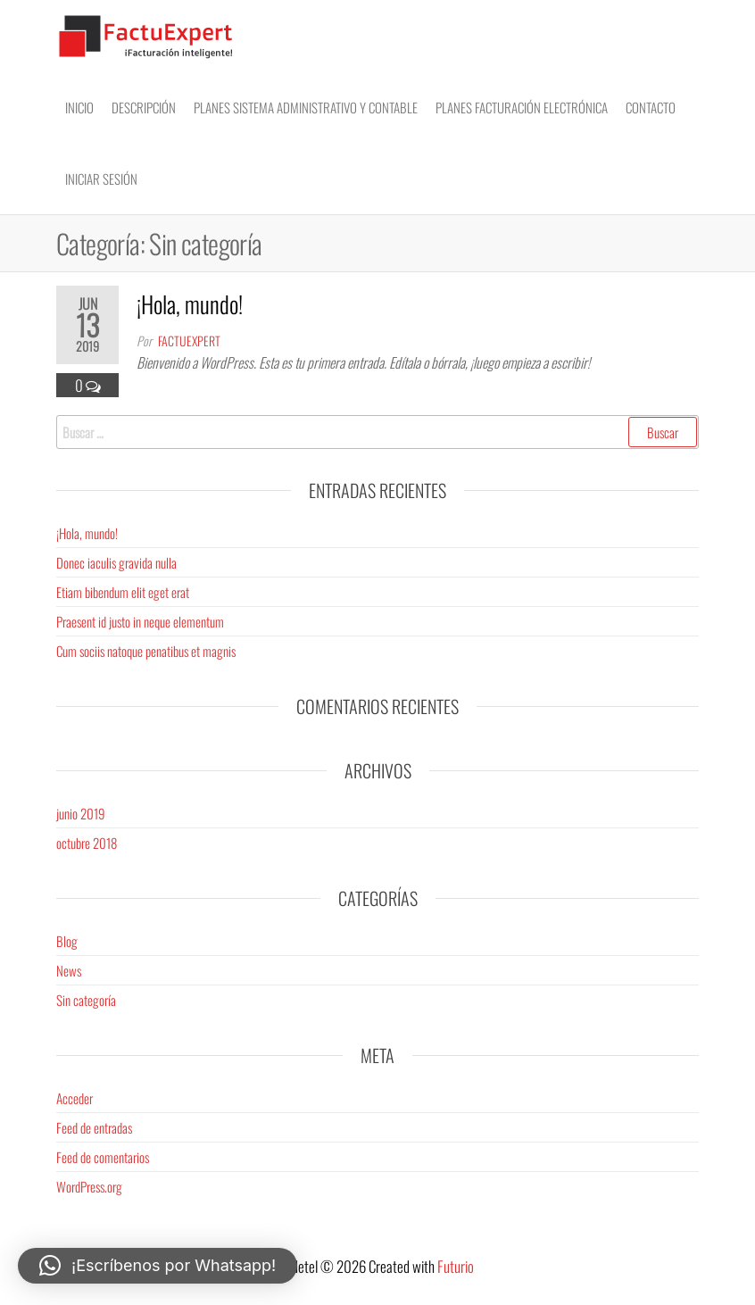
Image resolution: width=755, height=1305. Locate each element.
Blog (67, 941)
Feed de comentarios (102, 1157)
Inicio (79, 107)
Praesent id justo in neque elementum (140, 621)
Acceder (74, 1098)
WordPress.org (89, 1186)
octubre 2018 (86, 842)
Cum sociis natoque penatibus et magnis (146, 651)
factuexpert (189, 340)
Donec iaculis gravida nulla (116, 562)
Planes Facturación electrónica (522, 107)
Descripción (144, 107)
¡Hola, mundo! (190, 304)
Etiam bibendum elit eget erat (122, 592)
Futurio (455, 1266)
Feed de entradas (94, 1127)
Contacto (651, 107)
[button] (157, 1266)
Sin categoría (86, 1000)
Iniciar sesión (101, 178)
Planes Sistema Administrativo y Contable (306, 107)
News (68, 970)
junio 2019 (80, 813)
